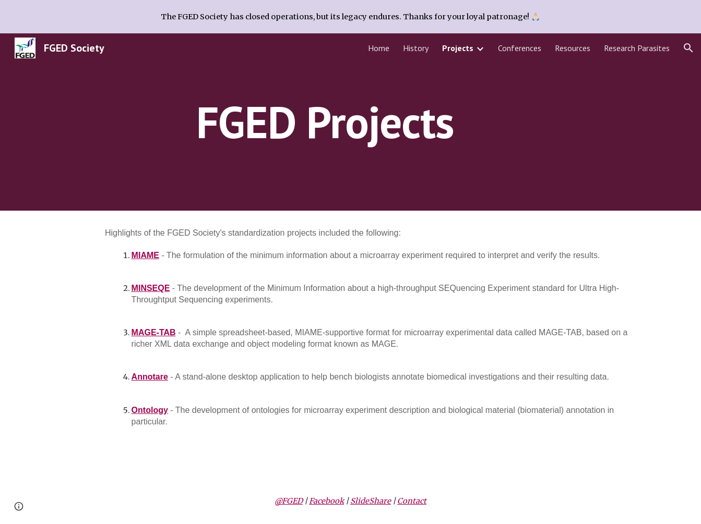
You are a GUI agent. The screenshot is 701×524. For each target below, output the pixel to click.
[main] (324, 121)
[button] (688, 47)
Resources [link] (572, 48)
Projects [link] (457, 48)
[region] (350, 16)
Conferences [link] (519, 48)
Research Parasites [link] (637, 48)
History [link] (416, 48)
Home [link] (378, 48)
